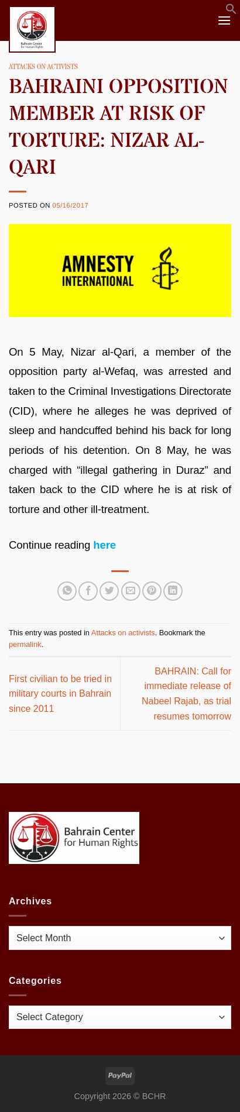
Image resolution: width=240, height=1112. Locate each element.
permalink (25, 644)
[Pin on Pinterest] (152, 591)
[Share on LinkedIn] (173, 591)
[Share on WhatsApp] (67, 591)
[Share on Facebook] (88, 591)
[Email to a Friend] (130, 591)
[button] (231, 11)
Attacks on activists (43, 67)
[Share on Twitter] (109, 591)
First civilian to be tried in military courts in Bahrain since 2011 (60, 694)
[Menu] (224, 20)
